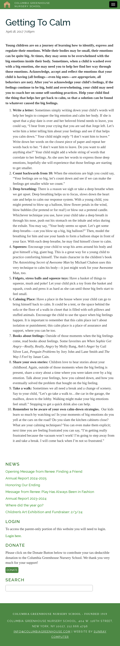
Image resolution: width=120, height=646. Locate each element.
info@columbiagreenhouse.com (42, 631)
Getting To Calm (38, 22)
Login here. (13, 536)
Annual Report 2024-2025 (26, 478)
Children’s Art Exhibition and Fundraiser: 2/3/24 (43, 512)
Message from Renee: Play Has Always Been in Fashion (49, 492)
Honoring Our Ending (22, 485)
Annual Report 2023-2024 (25, 498)
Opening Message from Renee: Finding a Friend (43, 471)
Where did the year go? (24, 505)
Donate (12, 569)
